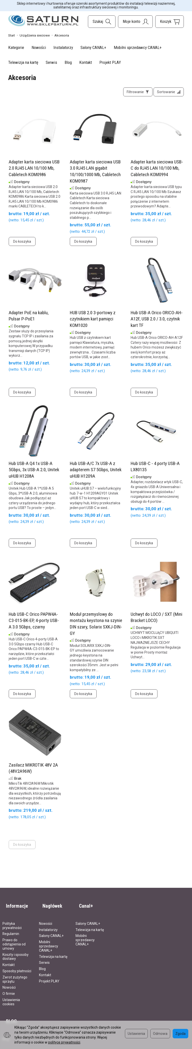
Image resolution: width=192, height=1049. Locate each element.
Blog (68, 62)
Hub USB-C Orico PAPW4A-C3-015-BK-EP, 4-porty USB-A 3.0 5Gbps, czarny (34, 624)
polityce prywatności (64, 1042)
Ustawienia (136, 1034)
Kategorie (16, 47)
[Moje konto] (135, 21)
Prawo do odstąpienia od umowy (14, 939)
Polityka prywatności (12, 921)
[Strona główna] (43, 21)
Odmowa (160, 1034)
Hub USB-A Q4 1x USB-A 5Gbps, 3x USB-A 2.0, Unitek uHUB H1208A (34, 473)
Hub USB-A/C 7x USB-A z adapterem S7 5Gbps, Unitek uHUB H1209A (95, 473)
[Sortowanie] (167, 93)
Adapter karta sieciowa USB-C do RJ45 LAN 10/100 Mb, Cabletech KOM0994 (157, 171)
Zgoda (180, 1034)
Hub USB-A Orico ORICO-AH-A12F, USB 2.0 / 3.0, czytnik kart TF (157, 322)
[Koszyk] (169, 21)
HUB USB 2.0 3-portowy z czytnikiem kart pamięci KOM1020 (92, 322)
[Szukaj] (101, 21)
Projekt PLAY (110, 62)
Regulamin (10, 929)
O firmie (8, 989)
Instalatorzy (63, 47)
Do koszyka (22, 245)
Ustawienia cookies (11, 997)
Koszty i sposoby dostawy (15, 952)
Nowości (39, 47)
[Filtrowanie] (132, 93)
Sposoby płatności (16, 967)
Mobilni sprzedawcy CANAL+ (138, 47)
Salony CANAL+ (93, 47)
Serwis (51, 62)
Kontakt (85, 62)
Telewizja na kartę (23, 62)
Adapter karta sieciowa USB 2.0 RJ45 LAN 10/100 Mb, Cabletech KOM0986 (34, 171)
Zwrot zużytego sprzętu (14, 975)
